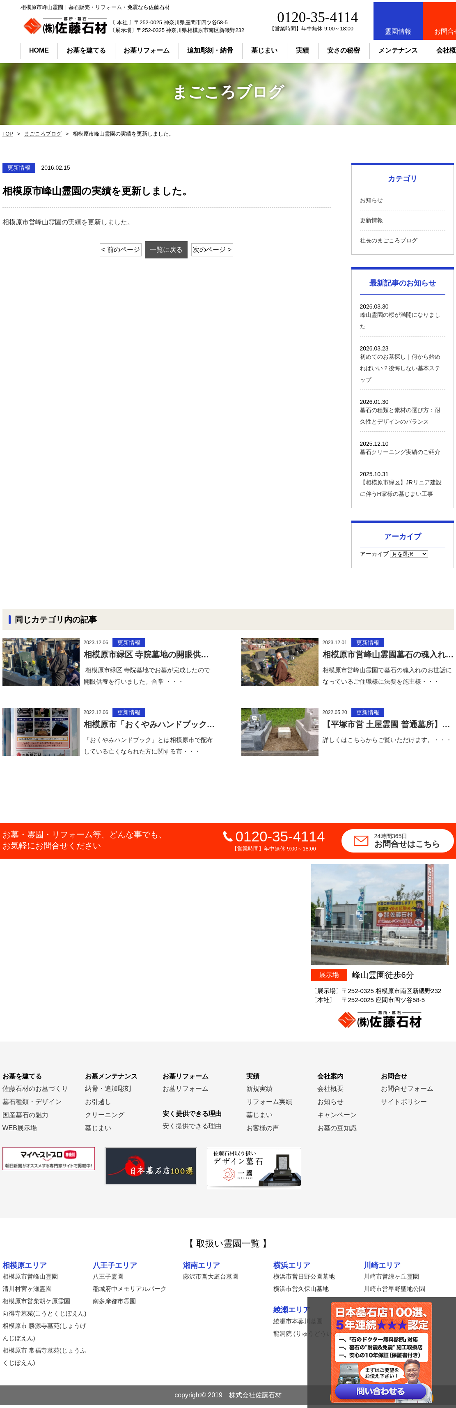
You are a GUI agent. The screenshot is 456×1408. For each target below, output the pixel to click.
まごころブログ (40, 134)
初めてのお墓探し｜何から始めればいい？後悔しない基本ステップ (400, 368)
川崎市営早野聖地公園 (394, 1291)
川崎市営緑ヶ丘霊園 (391, 1279)
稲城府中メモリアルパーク (130, 1291)
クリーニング (104, 1117)
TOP (7, 134)
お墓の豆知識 (337, 1130)
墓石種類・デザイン (32, 1104)
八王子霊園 (108, 1279)
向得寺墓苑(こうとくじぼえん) (44, 1316)
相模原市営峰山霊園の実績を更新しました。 (68, 222)
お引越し (98, 1104)
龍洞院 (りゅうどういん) (307, 1336)
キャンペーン (337, 1117)
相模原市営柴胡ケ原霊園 (36, 1303)
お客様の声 (262, 1130)
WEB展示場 (19, 1130)
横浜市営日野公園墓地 (304, 1279)
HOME (21, 48)
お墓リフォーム (128, 48)
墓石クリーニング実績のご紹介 (400, 452)
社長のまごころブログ (388, 240)
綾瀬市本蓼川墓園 (298, 1323)
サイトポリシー (404, 1104)
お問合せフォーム (407, 1091)
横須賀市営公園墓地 (391, 1323)
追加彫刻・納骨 (192, 48)
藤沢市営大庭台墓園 (210, 1279)
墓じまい (98, 1130)
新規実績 (259, 1091)
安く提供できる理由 (192, 1128)
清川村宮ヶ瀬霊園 (27, 1291)
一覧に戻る (166, 249)
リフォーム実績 (269, 1104)
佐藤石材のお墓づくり (35, 1091)
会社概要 (330, 1091)
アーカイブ (374, 554)
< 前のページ (112, 249)
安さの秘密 (325, 48)
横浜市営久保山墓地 (301, 1291)
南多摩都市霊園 (114, 1303)
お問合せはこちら (414, 843)
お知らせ (371, 200)
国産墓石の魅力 (25, 1117)
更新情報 (371, 220)
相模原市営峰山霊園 (30, 1279)
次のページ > (220, 249)
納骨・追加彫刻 (108, 1091)
